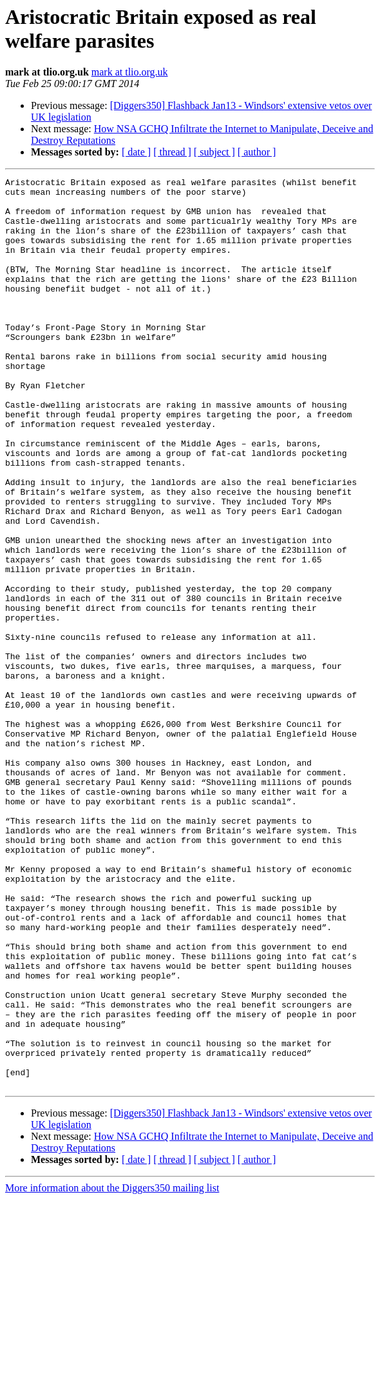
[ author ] (257, 151)
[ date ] (136, 151)
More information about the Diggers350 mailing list (112, 1369)
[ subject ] (214, 151)
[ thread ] (172, 151)
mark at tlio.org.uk (129, 71)
